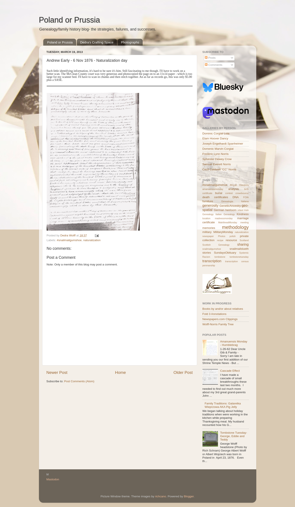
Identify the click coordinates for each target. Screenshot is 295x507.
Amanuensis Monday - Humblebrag (233, 343)
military (207, 232)
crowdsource (242, 193)
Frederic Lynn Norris (215, 154)
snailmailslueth (239, 248)
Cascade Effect (230, 370)
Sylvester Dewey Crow (217, 159)
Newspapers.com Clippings (220, 319)
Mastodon (52, 479)
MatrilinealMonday (227, 222)
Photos (221, 236)
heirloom (230, 210)
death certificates (215, 197)
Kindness (243, 214)
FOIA (246, 197)
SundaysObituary (225, 252)
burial (218, 193)
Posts (210, 57)
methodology (235, 227)
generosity (210, 205)
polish (233, 236)
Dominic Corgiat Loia (215, 133)
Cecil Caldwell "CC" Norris (219, 169)
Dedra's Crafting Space (96, 42)
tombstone (220, 257)
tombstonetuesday (239, 257)
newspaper (208, 236)
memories (208, 228)
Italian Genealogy (225, 214)
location (206, 218)
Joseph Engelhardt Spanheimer (222, 143)
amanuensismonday (212, 189)
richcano (160, 496)
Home (120, 372)
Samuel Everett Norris (216, 164)
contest (229, 193)
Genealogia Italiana (235, 201)
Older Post (183, 372)
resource (231, 240)
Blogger (189, 496)
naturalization (91, 240)
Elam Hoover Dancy (215, 138)
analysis (233, 189)
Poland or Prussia (69, 19)
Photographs (130, 42)
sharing (243, 244)
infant (240, 210)
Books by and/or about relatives (222, 308)
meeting (244, 222)
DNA (236, 197)
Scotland (244, 240)
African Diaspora (239, 185)
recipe (220, 240)
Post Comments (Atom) (79, 381)
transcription (211, 261)
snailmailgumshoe (211, 249)
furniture (207, 201)
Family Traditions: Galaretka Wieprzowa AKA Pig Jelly (223, 405)
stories (206, 252)
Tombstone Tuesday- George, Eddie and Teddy (233, 436)
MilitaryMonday (223, 232)
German (219, 210)
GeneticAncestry (230, 205)
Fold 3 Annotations (214, 314)
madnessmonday (224, 218)
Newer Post (57, 372)
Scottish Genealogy (216, 244)
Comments (213, 64)
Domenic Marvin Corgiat (218, 148)
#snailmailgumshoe (69, 240)
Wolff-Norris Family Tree (218, 324)
